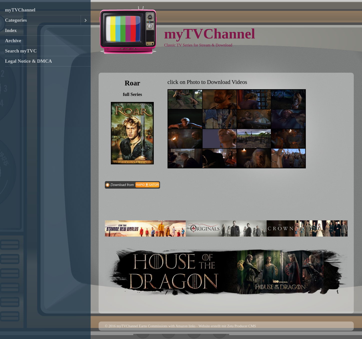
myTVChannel (20, 9)
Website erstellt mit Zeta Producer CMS (227, 326)
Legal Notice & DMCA (28, 61)
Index (11, 30)
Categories (16, 20)
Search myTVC (21, 50)
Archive (13, 40)
